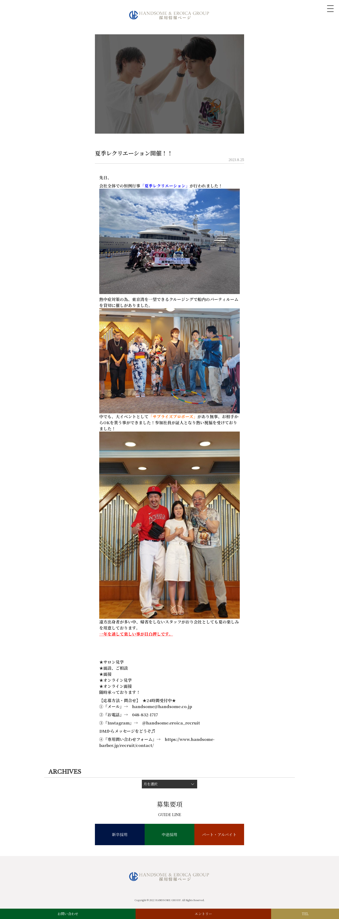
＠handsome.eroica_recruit (171, 723)
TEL (305, 913)
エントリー (203, 913)
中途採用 (169, 834)
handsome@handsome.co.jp (162, 706)
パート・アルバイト (219, 834)
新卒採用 (120, 834)
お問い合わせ (68, 913)
